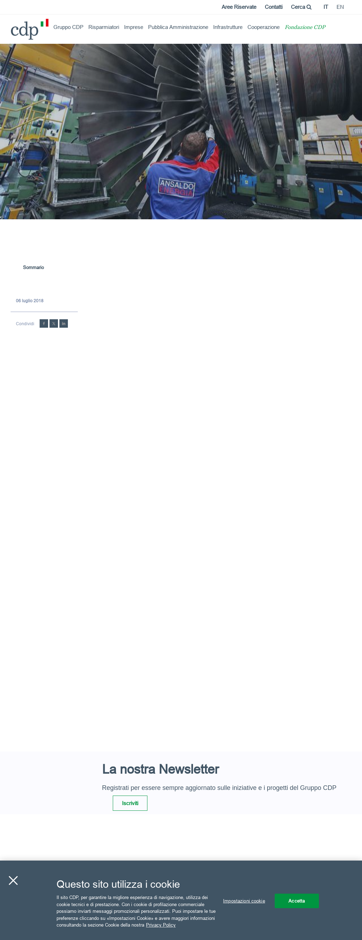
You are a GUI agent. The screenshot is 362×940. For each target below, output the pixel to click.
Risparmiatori (103, 27)
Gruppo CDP (68, 27)
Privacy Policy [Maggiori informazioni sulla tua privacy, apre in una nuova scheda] (161, 925)
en (340, 7)
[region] (181, 900)
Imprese (133, 27)
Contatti (273, 7)
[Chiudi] (13, 880)
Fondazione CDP (305, 27)
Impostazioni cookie (244, 900)
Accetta (296, 900)
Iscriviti (130, 803)
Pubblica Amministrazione (178, 27)
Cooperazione (263, 27)
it (325, 7)
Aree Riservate (239, 7)
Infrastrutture (228, 27)
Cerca (301, 7)
